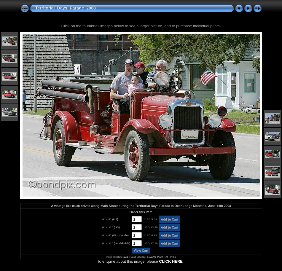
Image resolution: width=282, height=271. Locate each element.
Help (173, 256)
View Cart (141, 250)
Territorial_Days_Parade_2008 (65, 8)
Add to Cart (169, 219)
